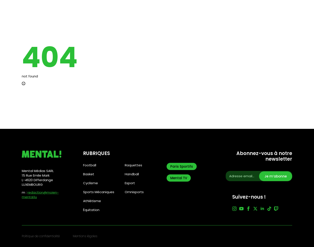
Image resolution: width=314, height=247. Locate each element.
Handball (132, 174)
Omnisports (134, 192)
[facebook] (248, 208)
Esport (130, 183)
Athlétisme (92, 201)
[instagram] (234, 208)
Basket (88, 174)
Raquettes (133, 165)
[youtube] (241, 208)
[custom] (269, 208)
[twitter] (255, 208)
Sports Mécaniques (98, 192)
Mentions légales (85, 236)
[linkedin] (262, 208)
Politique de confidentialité (41, 236)
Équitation (91, 210)
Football (89, 165)
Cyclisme (90, 183)
